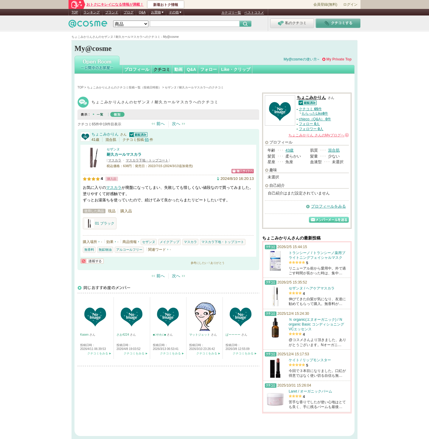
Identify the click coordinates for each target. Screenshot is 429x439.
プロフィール (136, 69)
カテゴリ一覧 (231, 12)
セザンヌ (113, 149)
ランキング (91, 12)
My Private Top (339, 59)
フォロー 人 (309, 124)
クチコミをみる (97, 353)
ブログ (128, 12)
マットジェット (200, 334)
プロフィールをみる (328, 206)
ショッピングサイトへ (242, 171)
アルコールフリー (129, 249)
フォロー (208, 69)
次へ (176, 123)
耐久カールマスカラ (124, 154)
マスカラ (114, 160)
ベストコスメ (254, 12)
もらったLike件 (314, 113)
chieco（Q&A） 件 (315, 119)
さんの (318, 135)
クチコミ (161, 69)
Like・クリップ (235, 69)
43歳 (289, 150)
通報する (92, 261)
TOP (75, 12)
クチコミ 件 (310, 109)
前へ (160, 123)
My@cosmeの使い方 (300, 59)
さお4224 (123, 334)
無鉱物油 (105, 249)
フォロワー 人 (311, 129)
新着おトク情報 (165, 5)
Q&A (142, 12)
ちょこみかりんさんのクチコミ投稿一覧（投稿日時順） (124, 87)
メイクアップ (169, 242)
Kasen (84, 334)
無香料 (89, 249)
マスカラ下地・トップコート (147, 160)
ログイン (350, 4)
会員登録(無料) (325, 4)
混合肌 (334, 150)
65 (147, 140)
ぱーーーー (233, 334)
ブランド (111, 12)
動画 (178, 69)
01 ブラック (99, 223)
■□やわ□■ (160, 334)
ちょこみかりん (105, 134)
